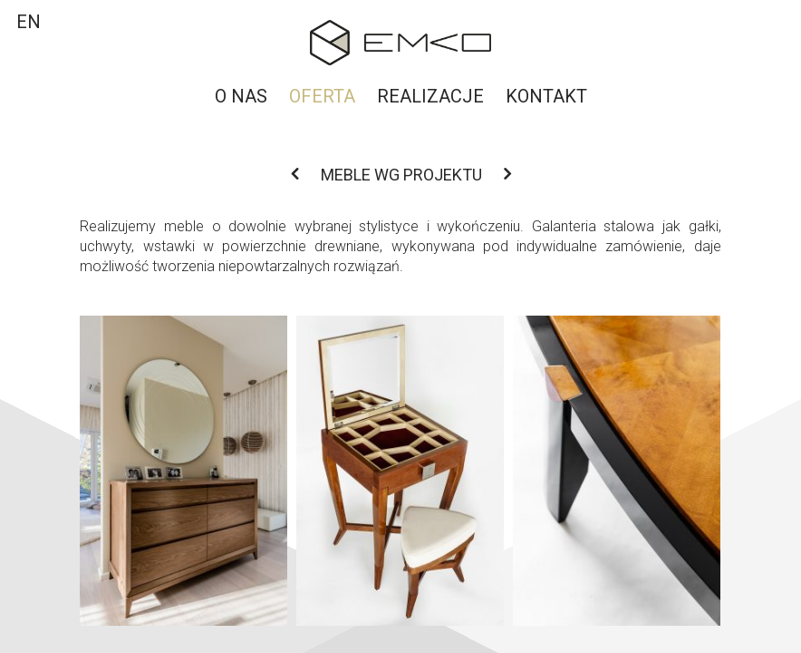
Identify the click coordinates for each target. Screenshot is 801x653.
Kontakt (546, 96)
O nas (241, 96)
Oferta (322, 96)
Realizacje (430, 96)
